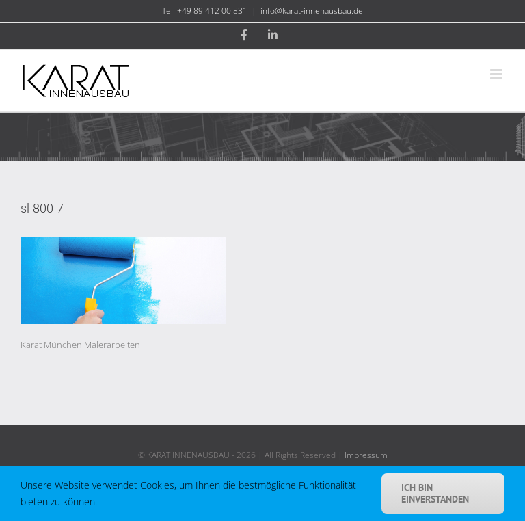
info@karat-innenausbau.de (311, 10)
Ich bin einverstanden (435, 493)
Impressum (366, 455)
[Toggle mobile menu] (497, 74)
